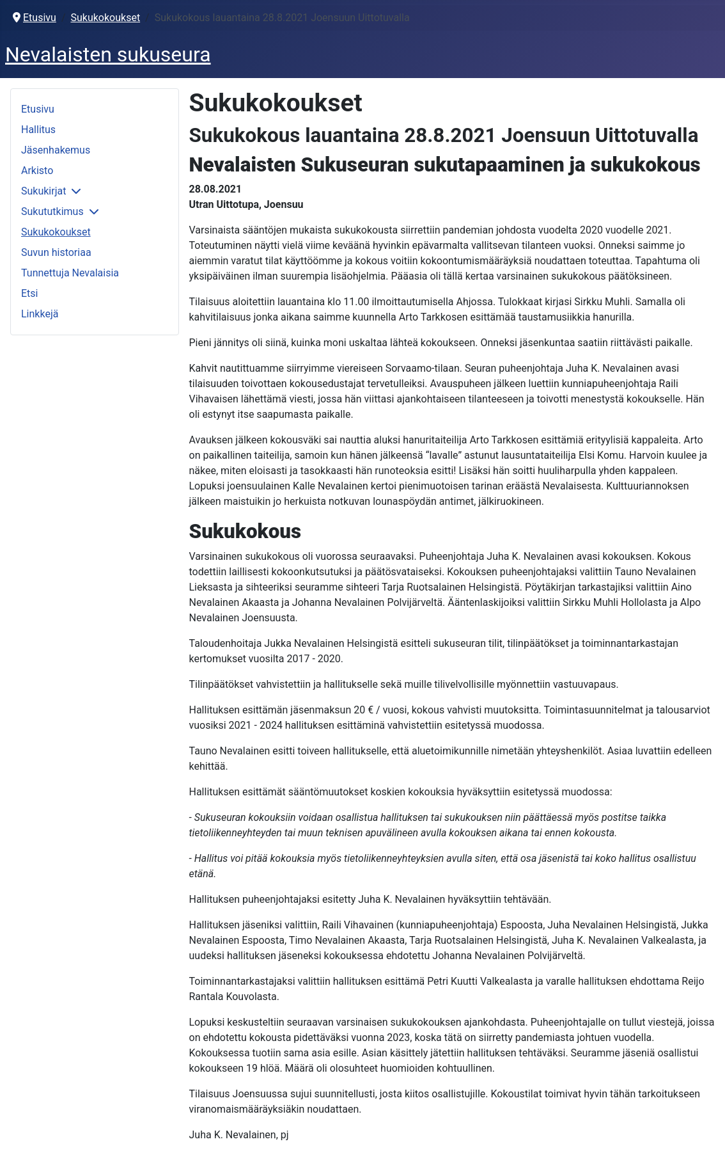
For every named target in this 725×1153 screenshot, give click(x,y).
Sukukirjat (43, 191)
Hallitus (38, 129)
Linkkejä (39, 314)
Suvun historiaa (56, 252)
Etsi (29, 293)
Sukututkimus (52, 211)
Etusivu (37, 109)
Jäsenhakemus (55, 150)
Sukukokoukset (56, 232)
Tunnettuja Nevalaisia (70, 273)
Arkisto (37, 170)
